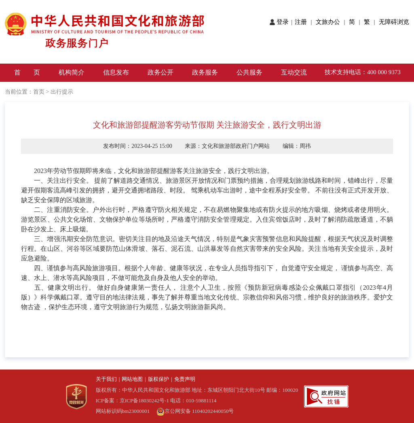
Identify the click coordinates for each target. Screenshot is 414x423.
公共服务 (249, 72)
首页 (38, 92)
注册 (302, 22)
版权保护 (158, 379)
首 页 (27, 72)
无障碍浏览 (394, 22)
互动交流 (294, 72)
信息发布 (116, 72)
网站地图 (132, 379)
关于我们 (106, 379)
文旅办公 (329, 22)
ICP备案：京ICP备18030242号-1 (133, 400)
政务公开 (160, 72)
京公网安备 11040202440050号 (195, 411)
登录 (283, 22)
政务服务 (205, 72)
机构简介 (71, 72)
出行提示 (62, 92)
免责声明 (184, 379)
